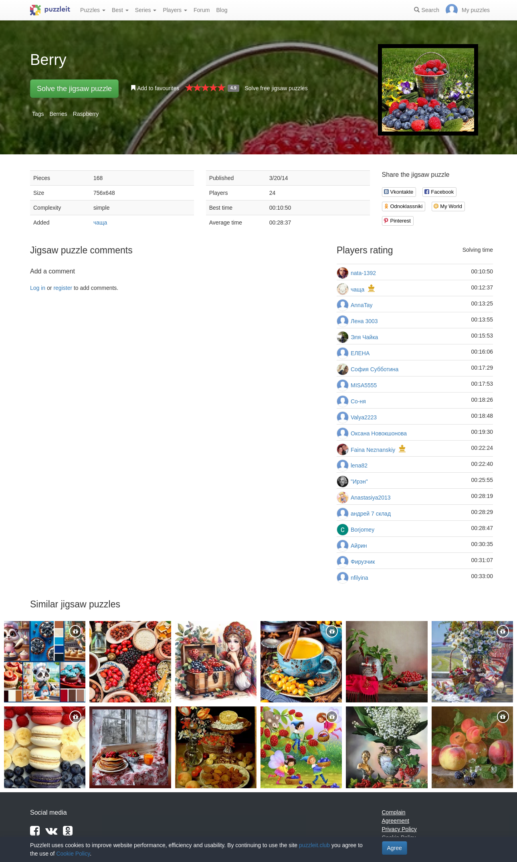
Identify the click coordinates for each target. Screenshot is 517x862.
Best (120, 10)
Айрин (359, 545)
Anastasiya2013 (371, 497)
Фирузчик (363, 561)
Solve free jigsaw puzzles (275, 88)
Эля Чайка (364, 337)
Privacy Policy (399, 829)
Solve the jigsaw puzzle (74, 89)
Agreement (395, 820)
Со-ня (358, 401)
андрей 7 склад (371, 513)
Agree (394, 848)
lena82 (359, 465)
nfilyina (359, 578)
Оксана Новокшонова (379, 433)
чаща (100, 222)
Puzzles (92, 10)
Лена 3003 (364, 321)
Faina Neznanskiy (373, 450)
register (62, 288)
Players (175, 10)
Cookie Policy (73, 853)
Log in (37, 288)
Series (146, 10)
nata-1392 (363, 273)
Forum (202, 10)
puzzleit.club (314, 845)
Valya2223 (364, 417)
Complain (394, 812)
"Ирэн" (359, 481)
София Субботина (374, 369)
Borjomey (362, 529)
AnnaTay (361, 305)
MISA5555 (364, 385)
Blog (221, 10)
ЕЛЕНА (360, 353)
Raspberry (86, 114)
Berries (58, 114)
